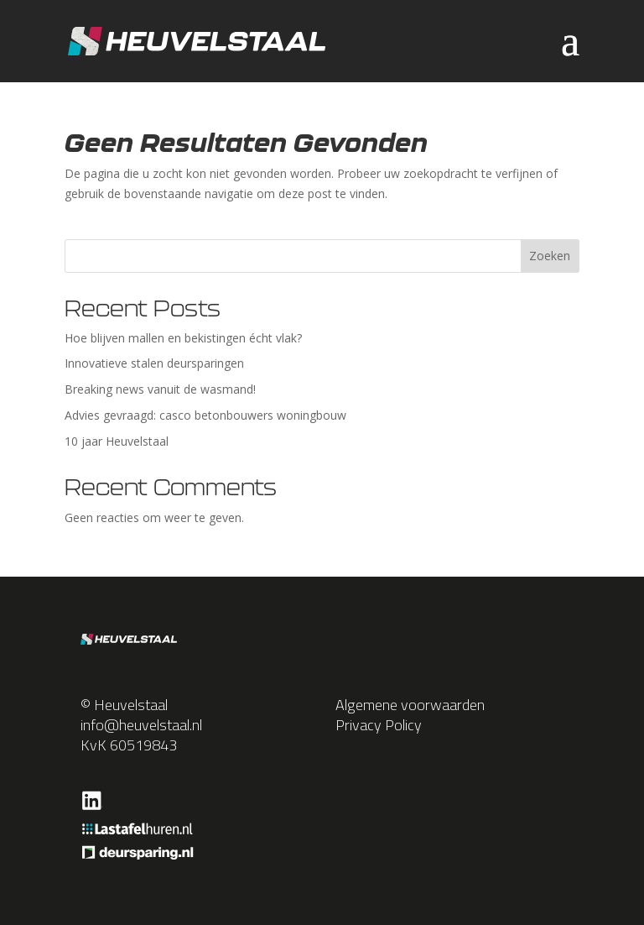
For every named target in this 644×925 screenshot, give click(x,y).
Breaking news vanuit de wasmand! (160, 389)
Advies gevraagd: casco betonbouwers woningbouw (205, 415)
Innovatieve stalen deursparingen (154, 363)
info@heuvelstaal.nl (141, 725)
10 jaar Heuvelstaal (117, 441)
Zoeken (549, 256)
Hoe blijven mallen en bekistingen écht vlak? (183, 338)
